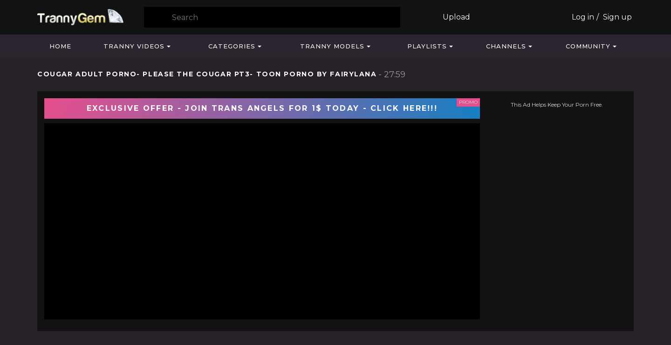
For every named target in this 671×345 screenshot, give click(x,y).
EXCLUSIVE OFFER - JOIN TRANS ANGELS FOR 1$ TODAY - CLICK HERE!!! (262, 108)
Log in (583, 17)
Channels (506, 46)
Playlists (427, 46)
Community (588, 46)
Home (60, 46)
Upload (456, 17)
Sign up (617, 17)
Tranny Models (332, 46)
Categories (231, 46)
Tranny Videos (133, 46)
